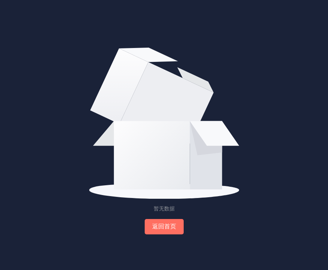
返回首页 (164, 226)
